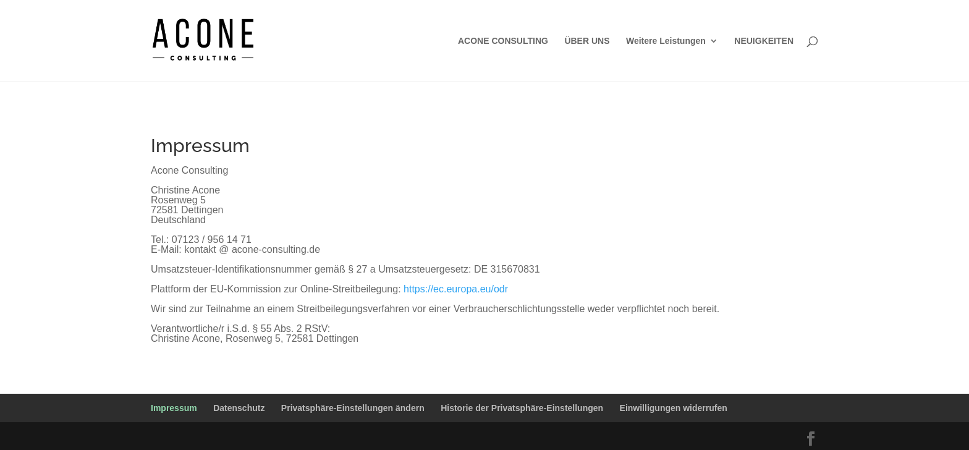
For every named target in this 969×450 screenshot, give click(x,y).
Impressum (174, 408)
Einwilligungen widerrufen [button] (673, 408)
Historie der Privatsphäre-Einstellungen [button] (522, 408)
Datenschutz (238, 408)
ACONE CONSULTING (503, 41)
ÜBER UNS (586, 41)
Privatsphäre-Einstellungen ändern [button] (353, 408)
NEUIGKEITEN (763, 41)
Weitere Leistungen (666, 41)
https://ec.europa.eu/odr (456, 289)
